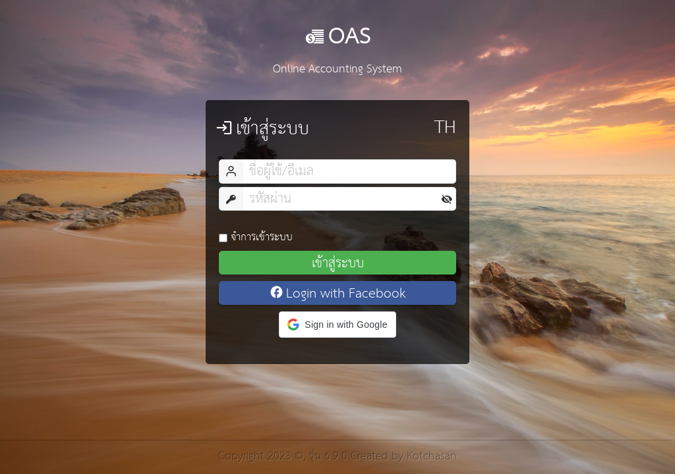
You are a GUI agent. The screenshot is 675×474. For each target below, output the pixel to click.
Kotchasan (432, 456)
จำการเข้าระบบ (256, 237)
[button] (337, 324)
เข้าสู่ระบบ (338, 263)
